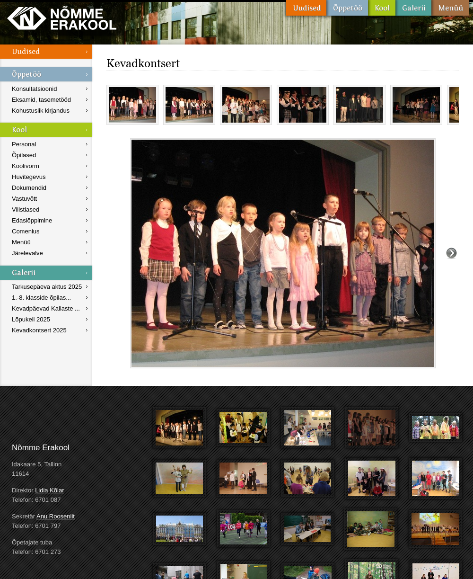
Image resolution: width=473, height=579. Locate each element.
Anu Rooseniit (55, 516)
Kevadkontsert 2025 (39, 330)
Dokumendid (29, 187)
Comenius (26, 231)
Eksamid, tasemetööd (41, 99)
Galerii (413, 8)
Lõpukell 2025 (31, 319)
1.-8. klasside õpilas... (41, 297)
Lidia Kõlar (49, 490)
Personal (24, 144)
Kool (381, 8)
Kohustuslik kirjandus (41, 110)
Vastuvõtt (24, 198)
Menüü (450, 8)
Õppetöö (347, 8)
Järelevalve (27, 253)
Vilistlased (25, 209)
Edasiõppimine (32, 220)
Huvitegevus (29, 176)
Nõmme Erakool (61, 18)
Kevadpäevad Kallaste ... (46, 308)
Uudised (306, 8)
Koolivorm (25, 165)
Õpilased (24, 155)
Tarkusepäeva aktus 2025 (47, 286)
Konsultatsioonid (34, 88)
